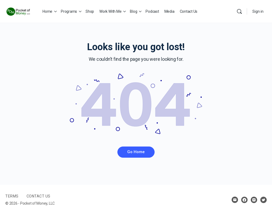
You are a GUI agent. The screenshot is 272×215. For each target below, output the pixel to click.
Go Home (136, 151)
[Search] (239, 11)
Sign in (258, 11)
